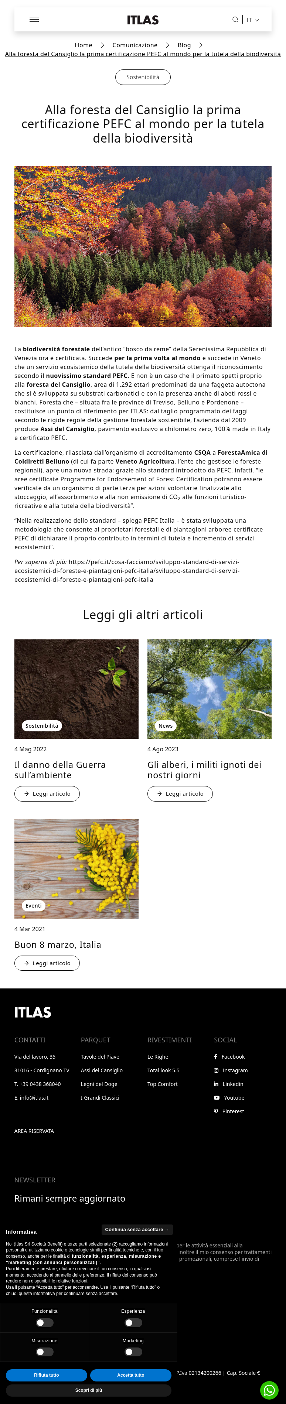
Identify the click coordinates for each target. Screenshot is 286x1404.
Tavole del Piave (100, 1056)
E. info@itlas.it (31, 1097)
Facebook (229, 1056)
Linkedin (229, 1083)
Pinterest (229, 1111)
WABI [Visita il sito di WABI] (44, 1394)
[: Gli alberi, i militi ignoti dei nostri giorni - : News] (209, 689)
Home (84, 45)
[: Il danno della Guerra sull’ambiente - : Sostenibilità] (76, 689)
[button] (269, 1390)
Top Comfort (162, 1083)
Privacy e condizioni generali (48, 1362)
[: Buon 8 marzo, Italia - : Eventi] (76, 869)
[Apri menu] (34, 19)
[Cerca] (235, 19)
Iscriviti (33, 1287)
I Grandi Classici (100, 1097)
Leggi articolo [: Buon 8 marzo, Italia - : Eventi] (47, 963)
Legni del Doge (99, 1083)
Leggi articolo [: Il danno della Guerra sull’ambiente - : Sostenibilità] (47, 793)
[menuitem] (251, 19)
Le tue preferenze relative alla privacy (59, 1304)
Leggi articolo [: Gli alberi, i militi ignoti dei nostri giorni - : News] (180, 793)
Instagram (231, 1070)
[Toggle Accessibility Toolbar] (34, 1390)
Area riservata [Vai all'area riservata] (34, 1130)
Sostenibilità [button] (143, 77)
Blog (184, 45)
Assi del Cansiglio (102, 1070)
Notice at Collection (38, 1312)
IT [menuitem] (249, 20)
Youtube (229, 1097)
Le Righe (157, 1056)
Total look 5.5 (163, 1070)
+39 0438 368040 (40, 1083)
